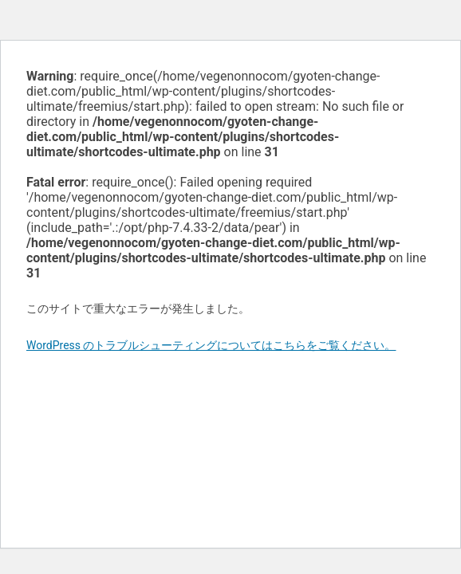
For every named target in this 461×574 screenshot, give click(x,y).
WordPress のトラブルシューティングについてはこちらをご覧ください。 (211, 345)
